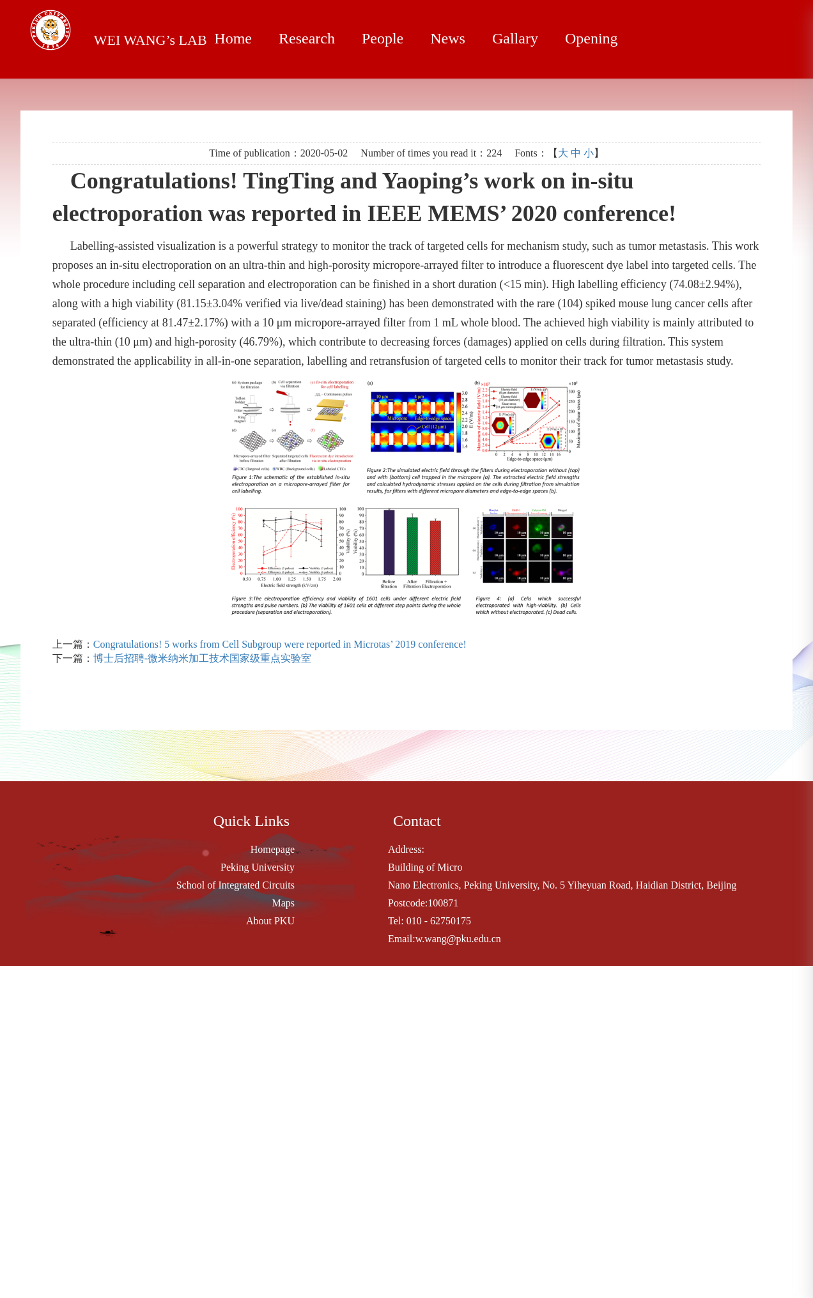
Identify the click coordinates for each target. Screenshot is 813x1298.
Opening (591, 38)
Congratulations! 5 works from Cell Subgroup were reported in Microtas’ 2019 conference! (280, 644)
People (382, 38)
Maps (283, 902)
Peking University (258, 867)
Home (233, 38)
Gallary (515, 38)
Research (307, 38)
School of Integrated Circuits (235, 885)
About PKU (270, 920)
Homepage (273, 849)
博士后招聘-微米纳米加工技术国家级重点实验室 (202, 658)
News (447, 38)
